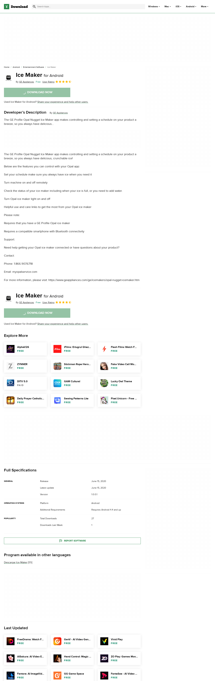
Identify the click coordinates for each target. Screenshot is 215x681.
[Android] (16, 67)
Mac (167, 6)
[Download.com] (16, 6)
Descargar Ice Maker (15, 562)
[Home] (6, 67)
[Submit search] (34, 6)
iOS (177, 6)
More (205, 6)
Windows (153, 6)
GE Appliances (60, 112)
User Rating (57, 81)
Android (190, 6)
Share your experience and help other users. (62, 102)
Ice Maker (39, 75)
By (25, 81)
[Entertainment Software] (33, 67)
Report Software (72, 541)
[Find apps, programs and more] (88, 6)
